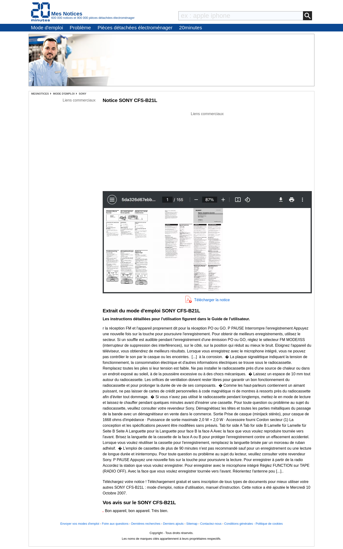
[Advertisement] (207, 150)
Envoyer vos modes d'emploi (79, 523)
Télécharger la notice (212, 300)
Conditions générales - (240, 523)
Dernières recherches (145, 523)
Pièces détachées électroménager (135, 27)
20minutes (190, 27)
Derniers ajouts (173, 523)
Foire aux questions (115, 523)
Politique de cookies (269, 523)
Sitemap (191, 523)
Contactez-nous (211, 523)
